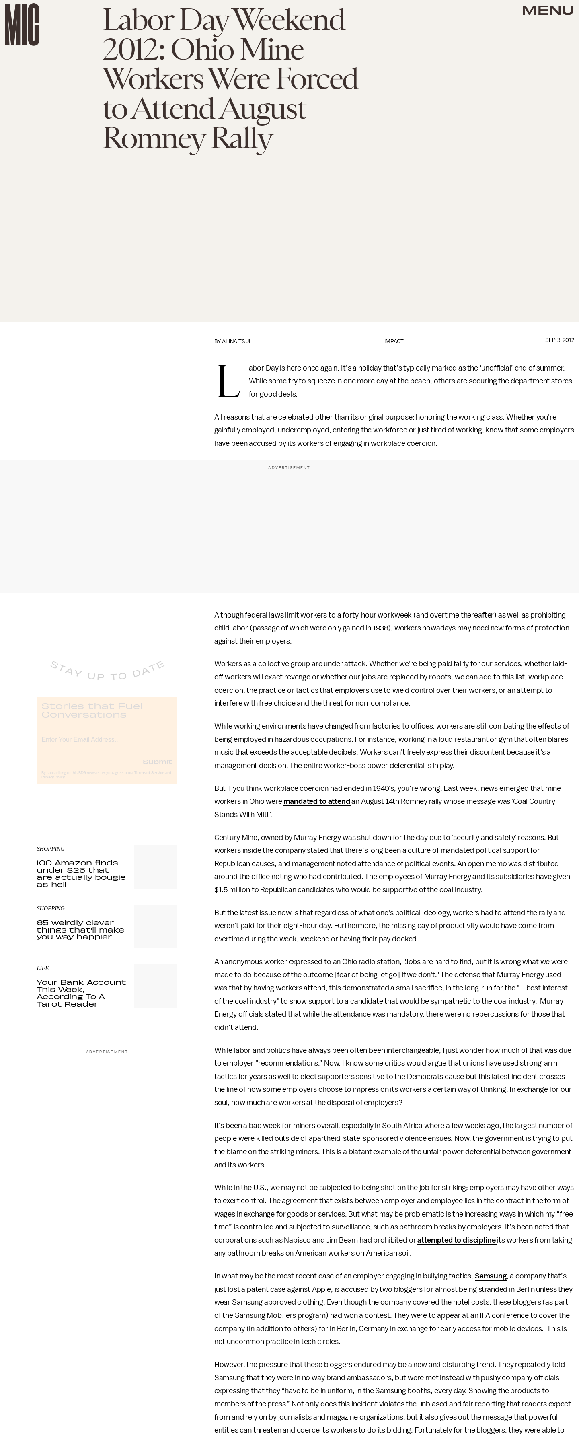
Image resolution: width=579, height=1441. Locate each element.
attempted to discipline (457, 1240)
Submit (157, 768)
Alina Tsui (236, 341)
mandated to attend (317, 801)
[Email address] (106, 745)
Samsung (491, 1276)
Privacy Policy (53, 784)
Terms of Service (149, 780)
